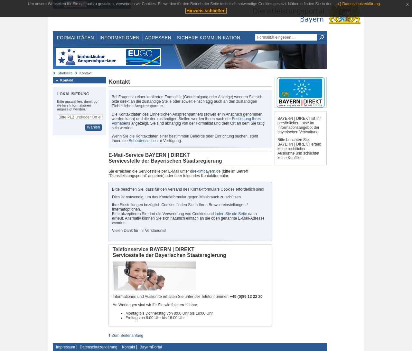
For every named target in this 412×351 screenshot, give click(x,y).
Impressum (65, 347)
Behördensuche (142, 140)
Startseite (65, 73)
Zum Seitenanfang (127, 335)
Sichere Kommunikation (208, 37)
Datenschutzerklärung (98, 347)
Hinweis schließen (205, 10)
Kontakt (66, 80)
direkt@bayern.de (205, 171)
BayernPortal (151, 347)
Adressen (158, 37)
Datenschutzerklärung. (361, 4)
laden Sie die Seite (231, 214)
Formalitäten (75, 37)
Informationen (119, 37)
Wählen (93, 127)
